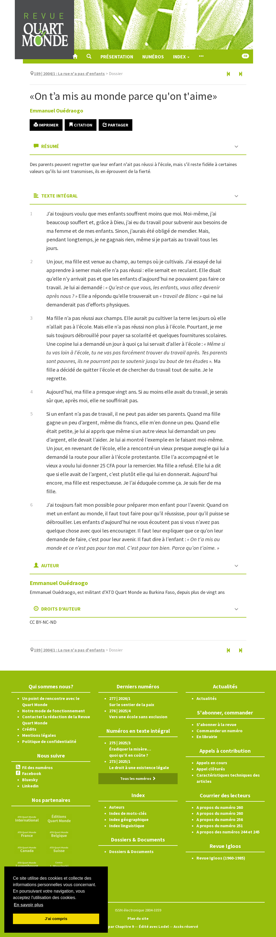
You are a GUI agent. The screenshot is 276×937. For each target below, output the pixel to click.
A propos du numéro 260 (219, 807)
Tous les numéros (138, 778)
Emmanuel (56, 110)
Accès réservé (186, 926)
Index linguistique (126, 825)
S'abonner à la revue (216, 724)
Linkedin (30, 785)
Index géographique (129, 819)
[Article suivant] (240, 74)
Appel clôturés (210, 769)
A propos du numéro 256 (219, 819)
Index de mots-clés (128, 813)
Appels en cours (211, 762)
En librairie (206, 736)
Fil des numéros (37, 767)
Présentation (117, 57)
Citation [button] (80, 125)
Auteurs (117, 807)
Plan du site (138, 918)
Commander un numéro (219, 730)
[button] (88, 57)
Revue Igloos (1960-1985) (220, 858)
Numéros (153, 57)
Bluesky (30, 779)
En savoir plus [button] (28, 905)
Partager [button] (115, 125)
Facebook (31, 773)
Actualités (206, 698)
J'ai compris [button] (56, 919)
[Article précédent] (228, 74)
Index (181, 57)
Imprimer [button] (46, 125)
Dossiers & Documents (131, 851)
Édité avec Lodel (154, 926)
